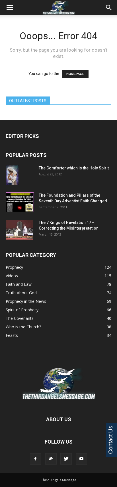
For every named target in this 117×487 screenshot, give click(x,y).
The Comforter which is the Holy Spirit (74, 168)
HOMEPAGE (75, 73)
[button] (109, 7)
